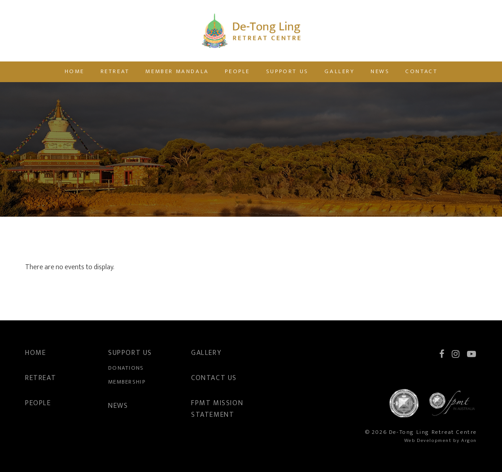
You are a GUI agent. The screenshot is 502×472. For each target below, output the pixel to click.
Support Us (287, 71)
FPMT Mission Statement (217, 409)
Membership (126, 382)
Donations (126, 368)
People (237, 71)
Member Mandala (177, 71)
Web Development (428, 441)
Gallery (339, 71)
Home (74, 71)
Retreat (115, 71)
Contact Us (214, 378)
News (380, 71)
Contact (421, 71)
